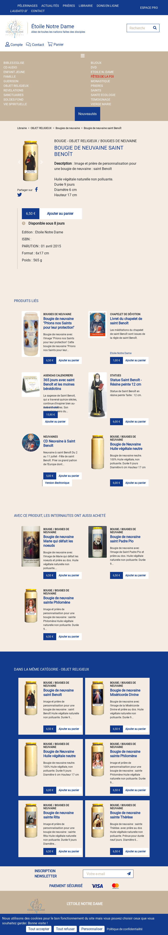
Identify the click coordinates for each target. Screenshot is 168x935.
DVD (94, 67)
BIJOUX (96, 63)
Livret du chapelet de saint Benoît (126, 321)
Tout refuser (65, 929)
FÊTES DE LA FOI (102, 76)
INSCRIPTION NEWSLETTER (46, 873)
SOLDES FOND (13, 99)
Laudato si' (18, 11)
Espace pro (149, 7)
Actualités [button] (50, 5)
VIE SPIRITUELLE (15, 104)
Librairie (86, 5)
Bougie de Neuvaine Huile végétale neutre (126, 446)
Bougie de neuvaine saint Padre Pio (125, 539)
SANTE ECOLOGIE (103, 95)
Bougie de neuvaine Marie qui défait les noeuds (58, 541)
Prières (69, 5)
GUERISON (11, 81)
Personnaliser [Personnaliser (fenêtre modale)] (91, 929)
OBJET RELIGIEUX (16, 85)
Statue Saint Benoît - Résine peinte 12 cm (126, 382)
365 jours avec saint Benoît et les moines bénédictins (58, 384)
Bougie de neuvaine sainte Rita (58, 815)
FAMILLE (10, 76)
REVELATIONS (13, 90)
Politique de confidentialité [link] (124, 929)
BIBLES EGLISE (14, 63)
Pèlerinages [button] (27, 5)
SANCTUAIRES (13, 95)
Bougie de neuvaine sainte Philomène (58, 600)
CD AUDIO (10, 67)
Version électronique (57, 482)
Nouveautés (87, 114)
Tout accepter (38, 929)
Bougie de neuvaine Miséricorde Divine (125, 692)
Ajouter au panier (60, 213)
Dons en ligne (108, 5)
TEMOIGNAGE (100, 99)
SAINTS (96, 90)
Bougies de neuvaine (68, 128)
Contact (38, 11)
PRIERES (97, 85)
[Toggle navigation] (84, 55)
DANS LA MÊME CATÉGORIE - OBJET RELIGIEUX (51, 669)
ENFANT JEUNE (14, 72)
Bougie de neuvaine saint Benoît (102, 128)
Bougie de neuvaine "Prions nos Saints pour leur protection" (58, 323)
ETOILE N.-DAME (102, 72)
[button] (19, 162)
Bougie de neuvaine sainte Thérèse (125, 815)
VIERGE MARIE (101, 104)
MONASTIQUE (100, 81)
